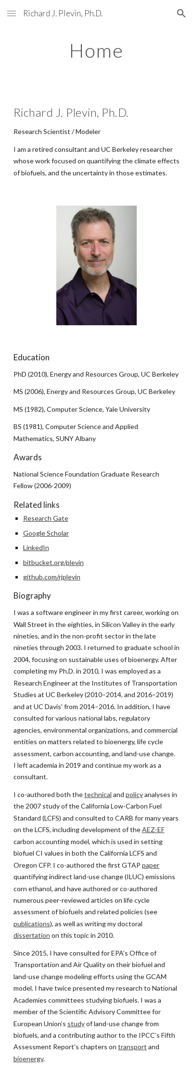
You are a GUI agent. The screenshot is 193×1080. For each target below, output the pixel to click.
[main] (97, 50)
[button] (11, 13)
